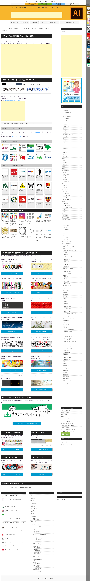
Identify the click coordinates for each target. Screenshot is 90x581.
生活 (64, 372)
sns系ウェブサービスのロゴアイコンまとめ (5, 222)
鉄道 (64, 363)
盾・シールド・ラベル (67, 207)
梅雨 (63, 231)
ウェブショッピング (67, 248)
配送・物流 (65, 290)
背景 (63, 211)
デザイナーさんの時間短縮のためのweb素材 (21, 487)
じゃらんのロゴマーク (9, 545)
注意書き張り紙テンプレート (66, 427)
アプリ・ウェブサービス (68, 246)
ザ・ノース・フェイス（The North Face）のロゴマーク (22, 204)
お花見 (64, 227)
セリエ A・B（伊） (67, 311)
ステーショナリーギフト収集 (41, 449)
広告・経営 (65, 378)
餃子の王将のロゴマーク (10, 534)
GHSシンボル (66, 264)
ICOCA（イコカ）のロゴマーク (48, 176)
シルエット (65, 174)
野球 (64, 298)
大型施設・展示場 (66, 380)
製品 (64, 292)
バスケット (65, 316)
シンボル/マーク (66, 256)
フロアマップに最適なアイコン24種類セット (31, 222)
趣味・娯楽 (65, 381)
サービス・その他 (67, 357)
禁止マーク (66, 262)
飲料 (63, 144)
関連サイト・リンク (66, 438)
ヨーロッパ (66, 281)
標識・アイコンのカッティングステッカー (12, 474)
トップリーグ (66, 322)
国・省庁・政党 (66, 285)
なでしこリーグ (66, 306)
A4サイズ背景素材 (12, 312)
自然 (63, 128)
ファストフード (66, 338)
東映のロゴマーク (8, 538)
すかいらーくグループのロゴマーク (48, 190)
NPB (65, 299)
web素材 (63, 191)
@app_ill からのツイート (62, 499)
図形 (63, 201)
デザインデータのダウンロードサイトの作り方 (26, 423)
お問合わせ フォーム (72, 4)
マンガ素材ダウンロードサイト (67, 423)
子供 (64, 179)
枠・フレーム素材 (42, 273)
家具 (63, 114)
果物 (63, 138)
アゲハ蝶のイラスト (31, 190)
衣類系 (64, 122)
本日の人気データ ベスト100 (49, 22)
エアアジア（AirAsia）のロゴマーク (14, 176)
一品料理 (64, 148)
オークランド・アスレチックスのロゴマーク (14, 203)
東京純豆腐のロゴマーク (31, 203)
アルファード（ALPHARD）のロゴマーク (13, 530)
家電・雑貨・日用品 (67, 331)
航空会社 (65, 365)
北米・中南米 (66, 283)
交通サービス (65, 361)
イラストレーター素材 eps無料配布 (31, 4)
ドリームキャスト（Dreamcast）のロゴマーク (14, 499)
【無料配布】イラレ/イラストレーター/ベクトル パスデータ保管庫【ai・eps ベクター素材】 (35, 7)
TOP (18, 4)
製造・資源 (65, 376)
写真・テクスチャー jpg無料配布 (45, 4)
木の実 (64, 164)
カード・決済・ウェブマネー (68, 250)
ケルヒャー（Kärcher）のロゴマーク (12, 518)
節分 (63, 223)
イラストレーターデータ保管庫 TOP (19, 22)
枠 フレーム (65, 205)
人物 (63, 172)
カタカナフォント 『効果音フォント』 (41, 351)
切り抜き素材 (63, 416)
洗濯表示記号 (65, 294)
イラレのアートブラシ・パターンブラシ (12, 292)
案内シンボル (66, 259)
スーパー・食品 (66, 273)
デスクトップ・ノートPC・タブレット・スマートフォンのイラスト (39, 237)
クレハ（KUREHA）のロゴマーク (22, 176)
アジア (65, 276)
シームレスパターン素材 (12, 273)
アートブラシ (64, 215)
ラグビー (65, 320)
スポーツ (65, 181)
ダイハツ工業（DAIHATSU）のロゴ (12, 549)
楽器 (63, 132)
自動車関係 (65, 354)
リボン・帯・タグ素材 (42, 312)
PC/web (64, 110)
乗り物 (64, 185)
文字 (63, 209)
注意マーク (66, 261)
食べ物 (63, 136)
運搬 (64, 366)
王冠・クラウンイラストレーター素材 (68, 429)
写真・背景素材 (64, 414)
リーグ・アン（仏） (67, 314)
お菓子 (64, 150)
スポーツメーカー (66, 348)
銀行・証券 (65, 326)
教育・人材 (65, 374)
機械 (63, 183)
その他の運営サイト (69, 22)
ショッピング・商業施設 (68, 329)
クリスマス (65, 239)
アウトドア (65, 350)
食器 (63, 154)
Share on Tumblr (19, 84)
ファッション (65, 346)
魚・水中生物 (64, 170)
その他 (64, 156)
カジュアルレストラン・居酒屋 (69, 341)
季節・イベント (65, 219)
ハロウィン (65, 237)
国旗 (64, 275)
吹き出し (64, 203)
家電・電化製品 (66, 112)
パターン (63, 213)
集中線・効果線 (66, 199)
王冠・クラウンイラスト (12, 389)
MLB (65, 301)
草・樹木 (64, 162)
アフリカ (65, 278)
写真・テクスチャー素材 (41, 331)
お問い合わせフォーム (16, 136)
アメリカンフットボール (68, 318)
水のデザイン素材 (12, 331)
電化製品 (65, 370)
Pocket (24, 84)
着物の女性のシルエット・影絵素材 (39, 176)
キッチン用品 (65, 118)
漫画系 (64, 197)
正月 (63, 221)
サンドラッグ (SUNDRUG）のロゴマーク (39, 203)
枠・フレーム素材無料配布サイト (67, 418)
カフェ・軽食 (66, 339)
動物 (63, 166)
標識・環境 (65, 258)
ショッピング (65, 193)
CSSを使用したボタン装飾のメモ (67, 431)
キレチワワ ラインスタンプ (66, 444)
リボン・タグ (65, 195)
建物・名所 (64, 189)
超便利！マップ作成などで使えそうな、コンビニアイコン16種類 (14, 223)
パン (63, 146)
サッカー (65, 303)
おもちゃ (64, 124)
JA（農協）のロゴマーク (10, 506)
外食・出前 (19, 123)
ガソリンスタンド (67, 271)
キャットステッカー (41, 474)
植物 (63, 158)
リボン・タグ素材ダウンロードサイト (68, 425)
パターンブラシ (65, 217)
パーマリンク (33, 123)
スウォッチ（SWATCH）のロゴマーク (5, 203)
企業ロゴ (15, 123)
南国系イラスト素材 (41, 370)
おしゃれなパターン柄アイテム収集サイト (12, 449)
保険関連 (65, 327)
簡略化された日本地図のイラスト (39, 222)
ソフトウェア (65, 252)
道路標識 (65, 266)
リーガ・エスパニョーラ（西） (69, 313)
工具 (63, 130)
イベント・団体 (66, 296)
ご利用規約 (34, 22)
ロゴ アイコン (10, 123)
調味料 (64, 152)
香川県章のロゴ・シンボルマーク (5, 190)
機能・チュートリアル (66, 241)
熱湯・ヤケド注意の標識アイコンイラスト (22, 190)
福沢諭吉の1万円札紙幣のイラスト (13, 236)
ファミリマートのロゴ (9, 515)
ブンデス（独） (66, 308)
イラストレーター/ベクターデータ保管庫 (45, 578)
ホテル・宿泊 (65, 383)
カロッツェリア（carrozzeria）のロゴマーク (14, 542)
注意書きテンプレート (42, 292)
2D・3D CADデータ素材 (41, 389)
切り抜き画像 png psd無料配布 (58, 4)
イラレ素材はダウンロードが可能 (12, 100)
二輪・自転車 (65, 359)
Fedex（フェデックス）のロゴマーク (31, 176)
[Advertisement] (36, 15)
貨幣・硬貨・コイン (67, 134)
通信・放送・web (66, 352)
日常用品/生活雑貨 (66, 116)
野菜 (63, 140)
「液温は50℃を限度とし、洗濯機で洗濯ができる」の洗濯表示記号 (39, 191)
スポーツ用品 (65, 126)
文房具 (64, 120)
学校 (64, 288)
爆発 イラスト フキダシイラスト (31, 236)
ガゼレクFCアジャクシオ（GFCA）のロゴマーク (48, 204)
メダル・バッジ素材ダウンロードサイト (68, 421)
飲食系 (64, 345)
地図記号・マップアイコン (68, 268)
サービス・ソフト (66, 245)
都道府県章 (65, 287)
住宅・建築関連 (66, 368)
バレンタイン (65, 225)
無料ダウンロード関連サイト (68, 408)
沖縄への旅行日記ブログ (65, 442)
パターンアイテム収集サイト (66, 441)
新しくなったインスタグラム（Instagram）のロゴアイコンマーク (22, 223)
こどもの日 (65, 229)
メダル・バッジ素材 (12, 370)
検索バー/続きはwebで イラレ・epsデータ (48, 236)
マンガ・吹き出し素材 (12, 351)
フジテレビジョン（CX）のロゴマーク (13, 502)
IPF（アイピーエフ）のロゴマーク (5, 176)
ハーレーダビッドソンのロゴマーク (12, 527)
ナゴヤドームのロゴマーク (14, 190)
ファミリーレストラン (26, 123)
